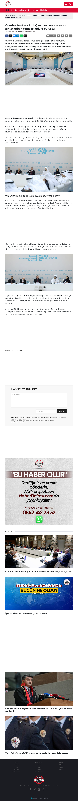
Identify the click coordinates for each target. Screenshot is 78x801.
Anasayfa (22, 785)
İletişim (39, 785)
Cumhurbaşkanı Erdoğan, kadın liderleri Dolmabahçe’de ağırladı (30, 10)
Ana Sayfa (10, 15)
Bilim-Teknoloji (39, 772)
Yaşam (39, 769)
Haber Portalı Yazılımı (40, 798)
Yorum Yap (52, 35)
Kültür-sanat (16, 772)
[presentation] (6, 10)
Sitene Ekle (55, 785)
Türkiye (39, 765)
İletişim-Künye (31, 785)
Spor (38, 767)
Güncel (20, 15)
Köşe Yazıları (39, 762)
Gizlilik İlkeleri (46, 785)
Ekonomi (16, 765)
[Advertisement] (39, 100)
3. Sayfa (61, 765)
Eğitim (16, 769)
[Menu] (66, 4)
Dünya (61, 769)
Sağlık (61, 767)
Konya (17, 767)
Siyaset (61, 762)
